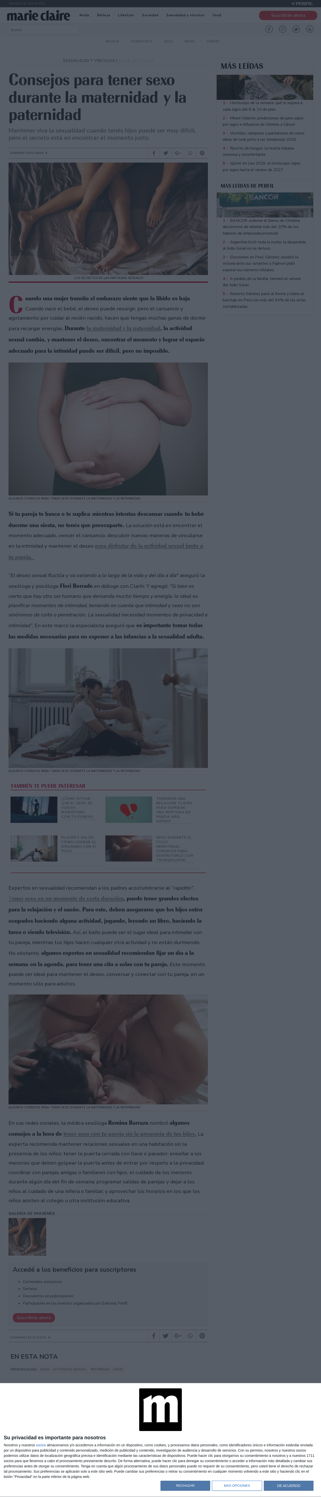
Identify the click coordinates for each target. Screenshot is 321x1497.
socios (41, 1445)
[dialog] (160, 1440)
